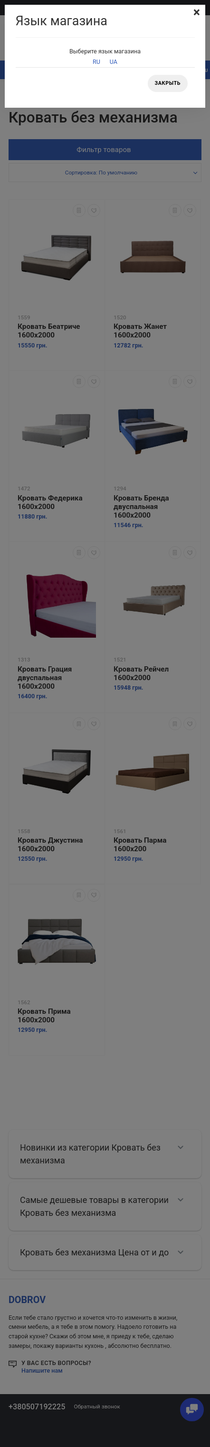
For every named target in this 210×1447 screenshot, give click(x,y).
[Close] (196, 12)
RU (96, 61)
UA (113, 61)
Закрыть (168, 83)
